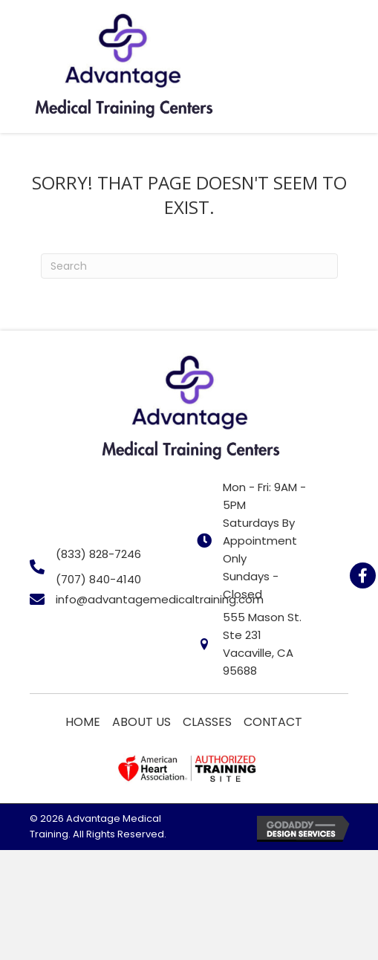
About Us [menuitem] (141, 721)
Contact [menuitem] (273, 721)
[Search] (189, 266)
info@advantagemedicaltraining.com (160, 599)
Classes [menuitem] (207, 721)
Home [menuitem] (82, 721)
